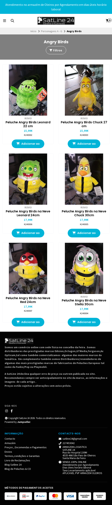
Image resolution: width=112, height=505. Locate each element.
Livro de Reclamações (17, 460)
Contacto (10, 438)
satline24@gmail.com (72, 438)
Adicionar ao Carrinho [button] (28, 145)
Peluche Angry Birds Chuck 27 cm (84, 124)
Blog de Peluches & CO (18, 468)
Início (33, 31)
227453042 (66, 443)
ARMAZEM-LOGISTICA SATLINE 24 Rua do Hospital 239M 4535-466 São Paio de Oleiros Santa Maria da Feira (77, 452)
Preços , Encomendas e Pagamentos (26, 447)
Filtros (55, 50)
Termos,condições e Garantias (22, 456)
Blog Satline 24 (13, 464)
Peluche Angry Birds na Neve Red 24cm (28, 300)
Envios (8, 451)
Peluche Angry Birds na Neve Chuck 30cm (84, 213)
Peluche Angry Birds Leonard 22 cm (28, 124)
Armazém (10, 443)
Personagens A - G (51, 31)
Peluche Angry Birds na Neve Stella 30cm (84, 302)
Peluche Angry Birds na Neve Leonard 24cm (28, 213)
